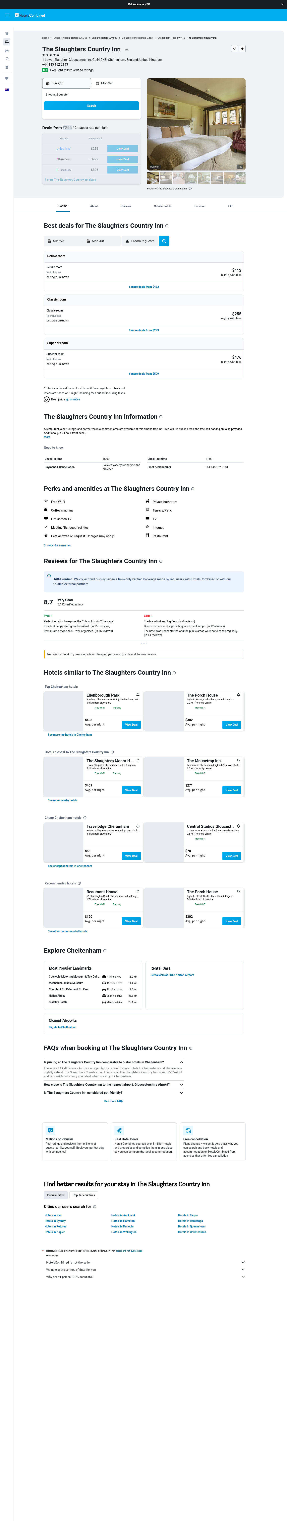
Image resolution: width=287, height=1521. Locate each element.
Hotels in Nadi (60, 1359)
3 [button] (79, 123)
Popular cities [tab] (62, 1339)
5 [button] (98, 123)
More (53, 418)
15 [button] (127, 133)
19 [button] (98, 143)
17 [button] (79, 143)
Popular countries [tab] (90, 1339)
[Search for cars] (7, 44)
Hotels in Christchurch (198, 1375)
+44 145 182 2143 (62, 58)
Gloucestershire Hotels (140, 31)
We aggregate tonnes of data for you (152, 1413)
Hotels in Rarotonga (197, 1364)
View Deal (138, 705)
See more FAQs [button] (120, 1245)
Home (52, 31)
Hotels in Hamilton (129, 1364)
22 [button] (127, 143)
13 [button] (108, 133)
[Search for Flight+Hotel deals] (7, 52)
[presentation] (196, 182)
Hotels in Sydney (61, 1364)
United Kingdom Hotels (72, 31)
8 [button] (127, 123)
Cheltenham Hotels (174, 31)
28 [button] (118, 152)
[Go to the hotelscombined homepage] (29, 15)
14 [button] (118, 133)
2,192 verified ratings (85, 64)
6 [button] (108, 123)
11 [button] (89, 133)
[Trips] (7, 72)
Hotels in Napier (61, 1375)
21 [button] (118, 143)
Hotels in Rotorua (62, 1370)
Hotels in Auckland (129, 1359)
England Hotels (106, 31)
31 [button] (79, 162)
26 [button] (98, 152)
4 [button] (89, 123)
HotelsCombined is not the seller (152, 1406)
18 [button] (89, 143)
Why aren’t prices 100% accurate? (152, 1420)
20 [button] (108, 143)
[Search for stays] (7, 35)
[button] (282, 4)
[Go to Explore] (7, 61)
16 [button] (137, 133)
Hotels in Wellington (130, 1375)
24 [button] (79, 152)
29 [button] (127, 152)
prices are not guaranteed (135, 1394)
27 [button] (108, 152)
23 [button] (137, 143)
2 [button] (137, 114)
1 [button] (127, 114)
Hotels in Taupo (194, 1359)
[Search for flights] (7, 27)
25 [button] (89, 152)
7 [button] (118, 123)
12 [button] (98, 133)
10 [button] (79, 133)
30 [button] (137, 152)
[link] (76, 756)
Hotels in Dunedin (129, 1370)
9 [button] (137, 123)
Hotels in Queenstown (198, 1370)
